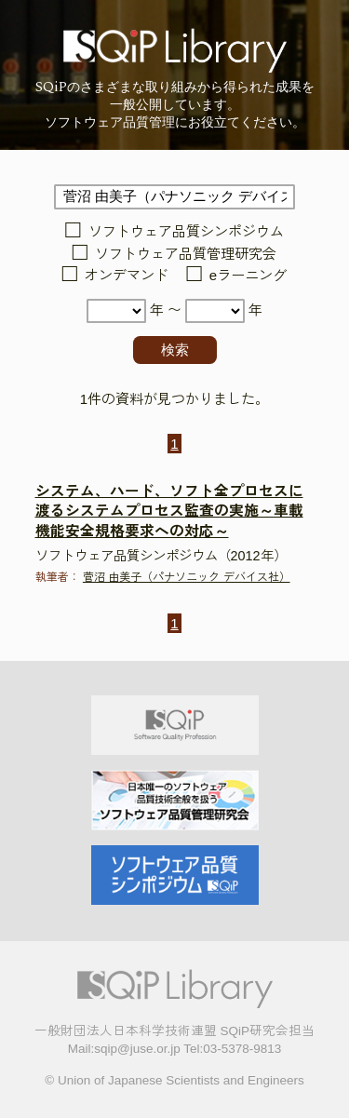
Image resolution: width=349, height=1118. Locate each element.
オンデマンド (126, 276)
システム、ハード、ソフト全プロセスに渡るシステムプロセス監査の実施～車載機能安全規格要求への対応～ (169, 511)
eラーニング (248, 276)
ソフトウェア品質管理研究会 (185, 254)
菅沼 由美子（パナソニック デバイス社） (186, 577)
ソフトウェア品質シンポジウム (186, 232)
